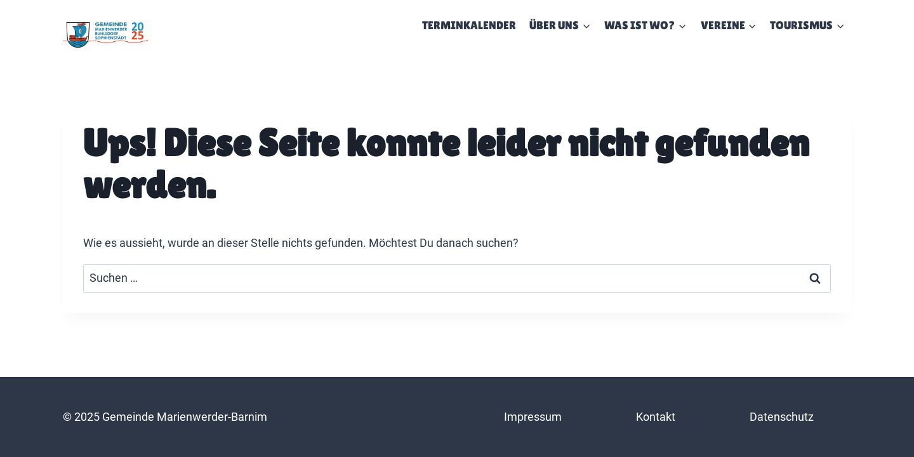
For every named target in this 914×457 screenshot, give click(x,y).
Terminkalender (469, 25)
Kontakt (655, 416)
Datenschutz (782, 416)
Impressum (533, 416)
